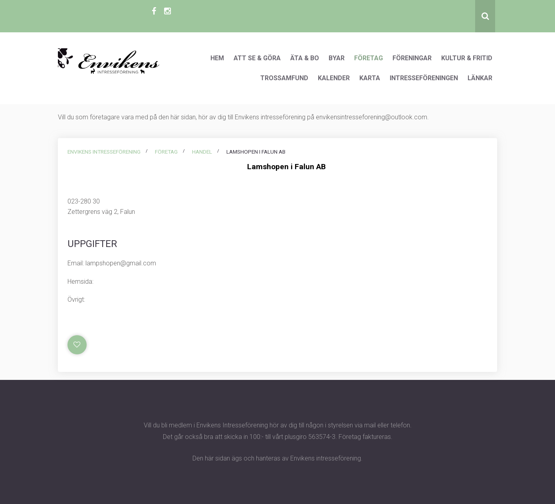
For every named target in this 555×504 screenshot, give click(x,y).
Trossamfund (284, 78)
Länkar (480, 78)
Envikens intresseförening (104, 151)
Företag (368, 58)
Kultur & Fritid (466, 58)
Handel (202, 151)
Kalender (334, 78)
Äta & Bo (304, 58)
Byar (337, 58)
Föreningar (412, 58)
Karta (369, 78)
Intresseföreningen (424, 78)
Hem (217, 58)
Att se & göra (257, 58)
